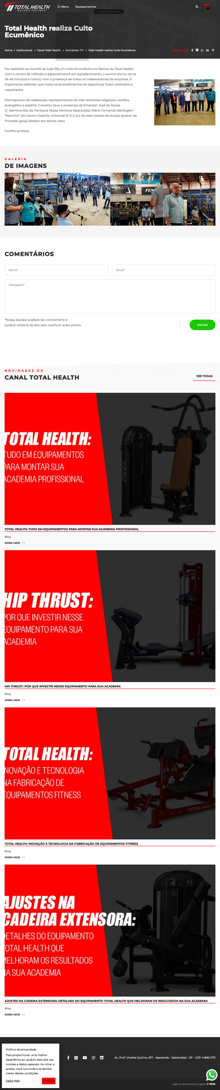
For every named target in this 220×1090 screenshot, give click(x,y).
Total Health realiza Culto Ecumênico (111, 50)
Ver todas (204, 376)
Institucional (24, 50)
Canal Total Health (49, 50)
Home (8, 50)
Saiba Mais (13, 1081)
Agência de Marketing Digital (188, 1084)
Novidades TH (74, 50)
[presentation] (141, 324)
